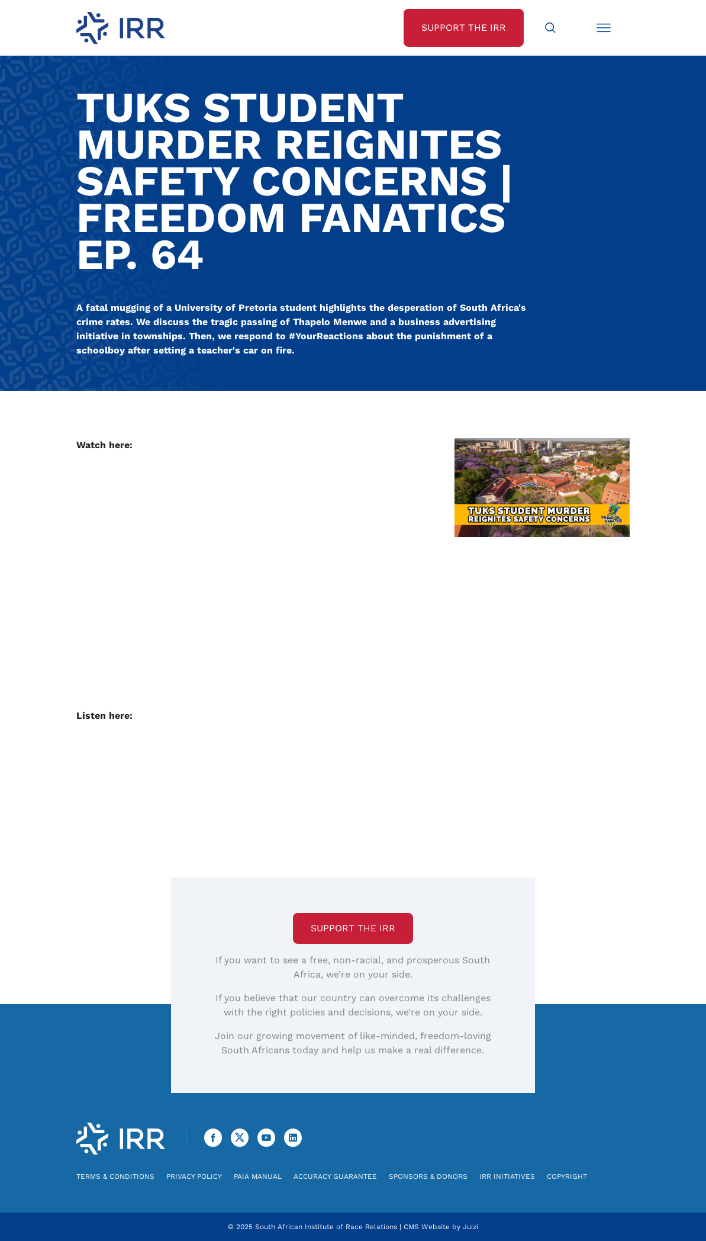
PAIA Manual (258, 1176)
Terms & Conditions (115, 1176)
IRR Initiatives (507, 1176)
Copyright (567, 1176)
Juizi (470, 1227)
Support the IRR (353, 928)
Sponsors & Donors (428, 1176)
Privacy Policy (194, 1176)
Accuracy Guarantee (335, 1176)
